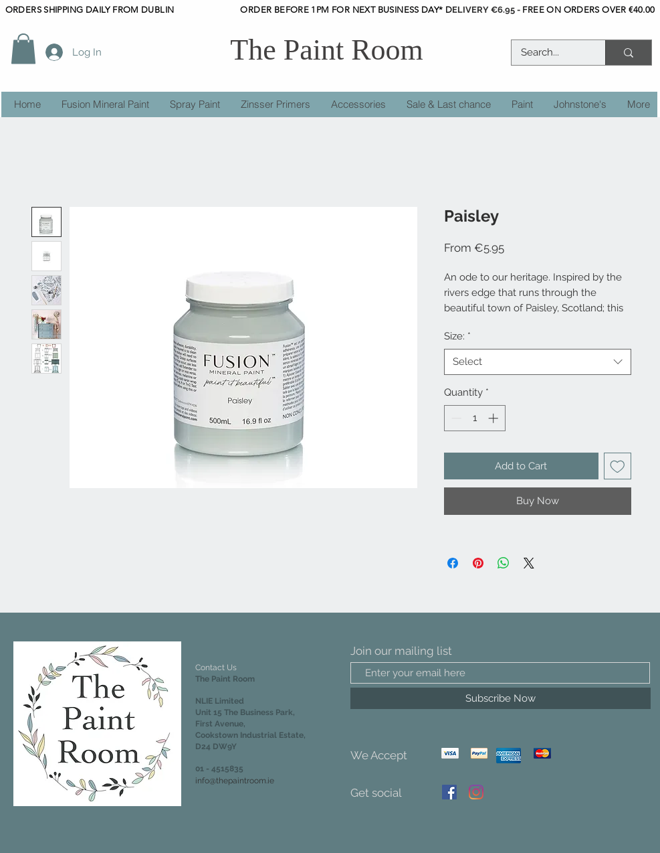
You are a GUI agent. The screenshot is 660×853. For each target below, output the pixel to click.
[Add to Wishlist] (617, 466)
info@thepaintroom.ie (234, 780)
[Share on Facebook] (453, 563)
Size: (457, 336)
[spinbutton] (474, 418)
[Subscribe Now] (500, 698)
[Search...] (549, 52)
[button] (23, 48)
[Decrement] (455, 418)
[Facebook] (449, 792)
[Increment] (494, 418)
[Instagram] (476, 792)
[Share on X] (529, 563)
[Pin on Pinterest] (478, 563)
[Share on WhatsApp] (504, 563)
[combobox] (537, 362)
